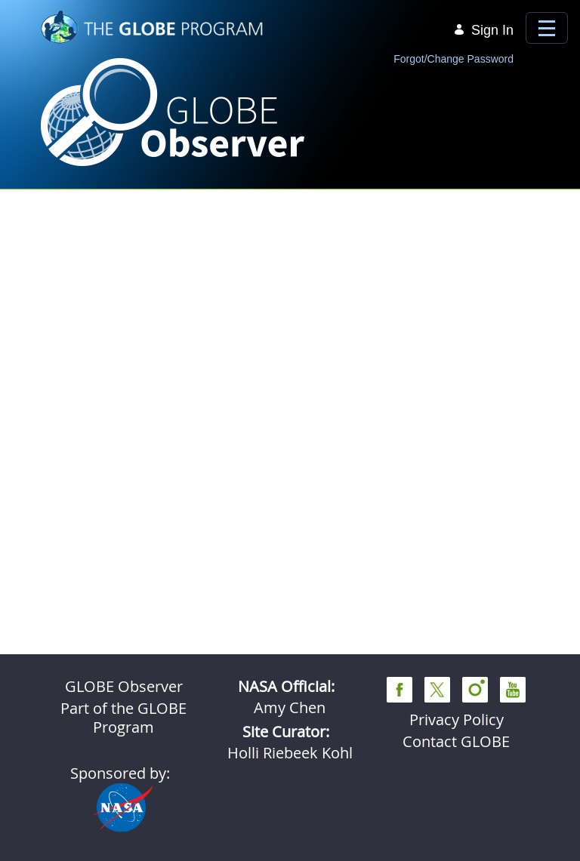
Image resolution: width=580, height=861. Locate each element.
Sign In (483, 30)
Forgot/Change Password (453, 59)
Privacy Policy (456, 719)
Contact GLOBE (456, 741)
